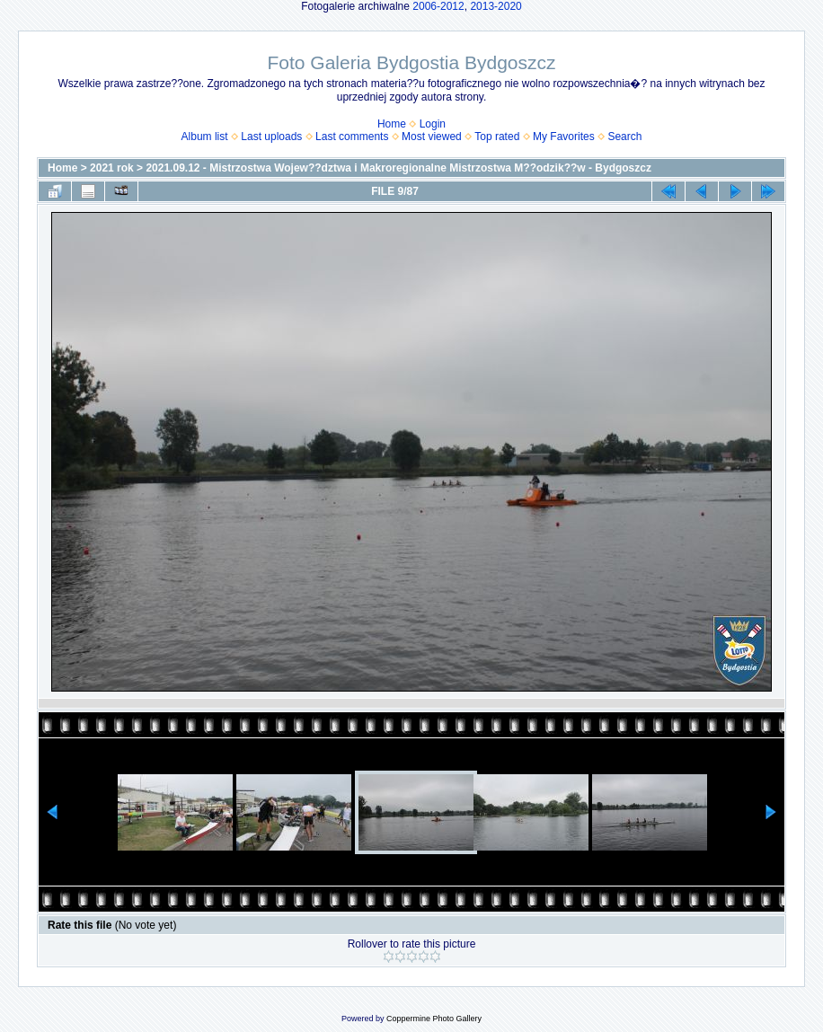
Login (433, 124)
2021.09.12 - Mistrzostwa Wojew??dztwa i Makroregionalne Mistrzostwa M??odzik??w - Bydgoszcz (398, 168)
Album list (204, 136)
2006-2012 (438, 6)
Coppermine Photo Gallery (434, 1018)
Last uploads (271, 136)
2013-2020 (495, 6)
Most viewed (432, 136)
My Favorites (564, 136)
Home (391, 124)
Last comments (351, 136)
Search (624, 136)
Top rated (496, 136)
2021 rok (112, 168)
